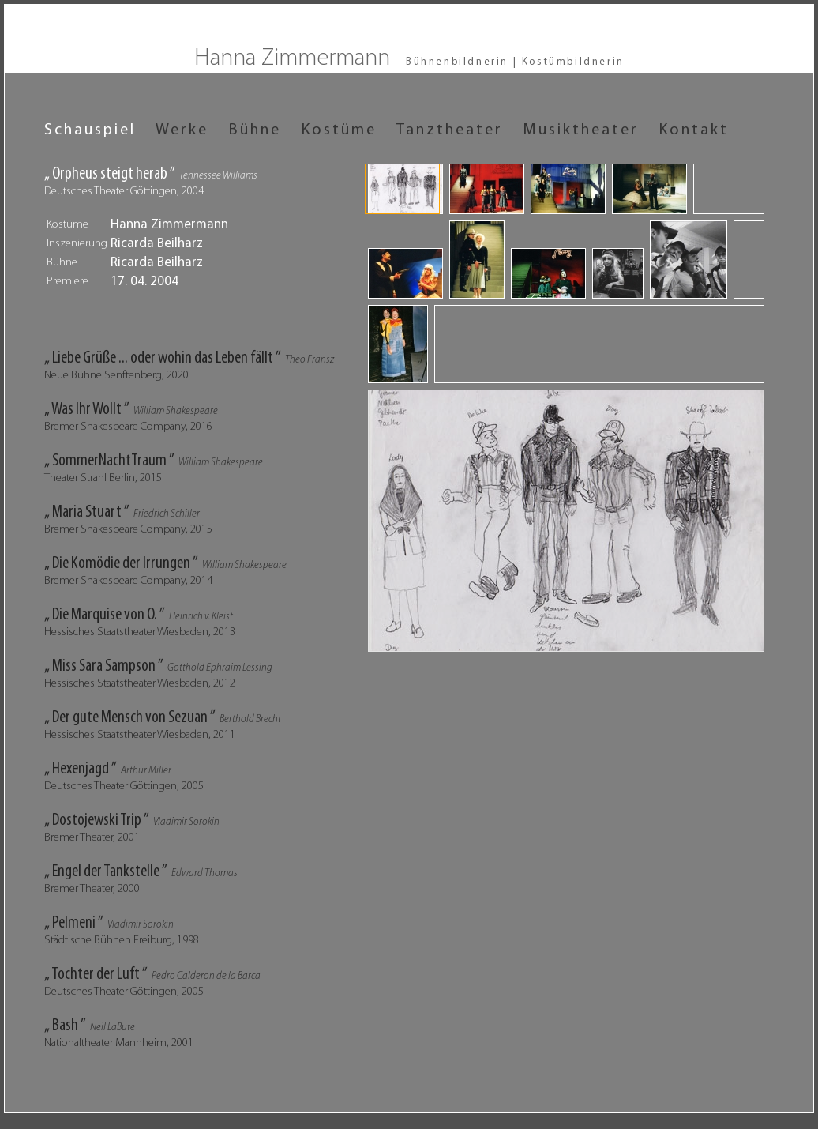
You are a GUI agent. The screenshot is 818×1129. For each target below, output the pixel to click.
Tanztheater (449, 130)
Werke (182, 130)
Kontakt (694, 130)
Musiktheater (581, 130)
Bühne (254, 130)
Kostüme (339, 130)
